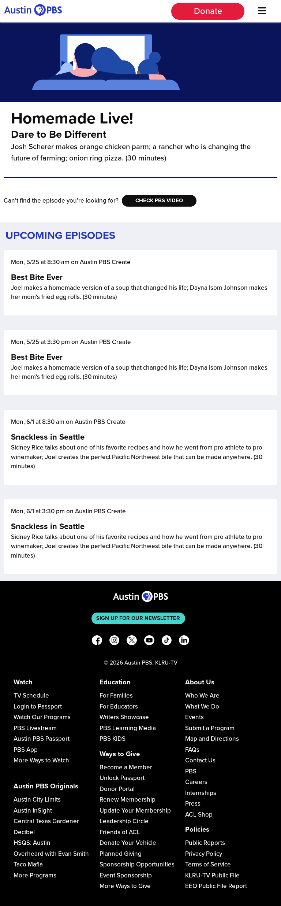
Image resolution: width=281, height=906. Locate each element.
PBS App (26, 750)
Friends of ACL (120, 832)
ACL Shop (199, 814)
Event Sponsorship (126, 875)
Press (193, 803)
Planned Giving (121, 854)
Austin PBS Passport (42, 739)
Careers (196, 782)
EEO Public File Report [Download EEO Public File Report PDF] (216, 886)
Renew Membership (128, 799)
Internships (200, 793)
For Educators (119, 706)
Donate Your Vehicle (128, 843)
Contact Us (200, 760)
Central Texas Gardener (46, 821)
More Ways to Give (125, 886)
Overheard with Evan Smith (51, 854)
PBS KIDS (112, 739)
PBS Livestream (35, 728)
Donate (208, 11)
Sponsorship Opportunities (137, 864)
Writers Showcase (124, 717)
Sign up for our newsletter (138, 618)
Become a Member (126, 767)
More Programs (35, 875)
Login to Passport (38, 706)
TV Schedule (31, 695)
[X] (131, 642)
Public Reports (205, 843)
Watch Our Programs (42, 717)
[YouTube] (149, 642)
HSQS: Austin (32, 843)
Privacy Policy (203, 854)
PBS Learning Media (128, 728)
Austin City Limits (37, 799)
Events (194, 717)
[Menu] (261, 11)
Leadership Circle (124, 821)
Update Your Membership (135, 810)
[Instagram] (114, 642)
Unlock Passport (122, 778)
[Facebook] (97, 642)
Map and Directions (212, 739)
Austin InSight (33, 810)
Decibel (24, 832)
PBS (190, 771)
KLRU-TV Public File (212, 875)
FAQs (192, 750)
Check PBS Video (159, 200)
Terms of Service (208, 864)
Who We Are (202, 695)
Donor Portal (117, 789)
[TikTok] (167, 642)
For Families (116, 695)
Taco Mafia (28, 864)
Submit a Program (210, 728)
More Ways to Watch (41, 760)
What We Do (202, 706)
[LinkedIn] (184, 642)
